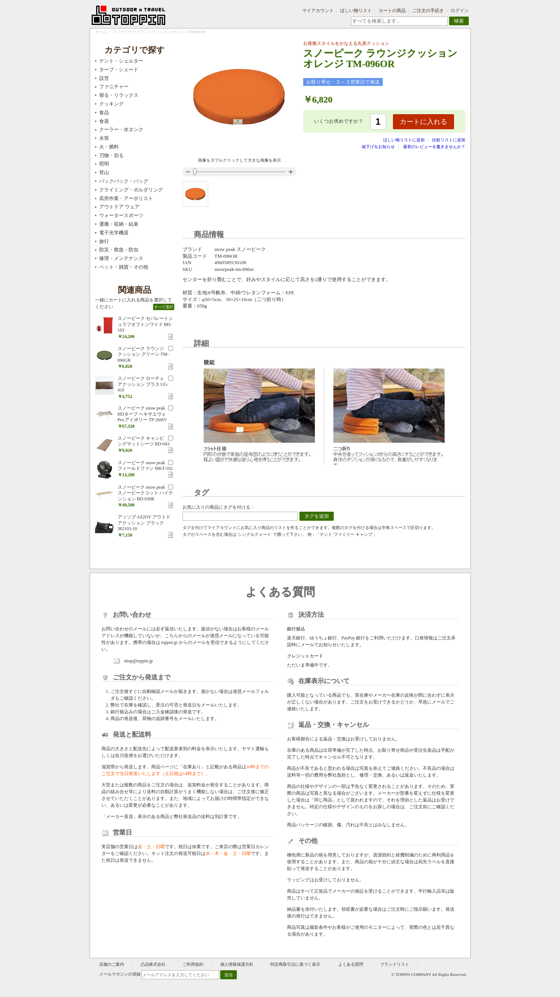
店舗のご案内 (111, 964)
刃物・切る (111, 155)
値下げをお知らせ (378, 146)
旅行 (104, 241)
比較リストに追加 (448, 140)
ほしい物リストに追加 (404, 140)
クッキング (111, 104)
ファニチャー (114, 86)
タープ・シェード (118, 69)
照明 (104, 164)
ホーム (100, 32)
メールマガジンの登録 (120, 974)
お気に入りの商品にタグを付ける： (219, 507)
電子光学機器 (114, 232)
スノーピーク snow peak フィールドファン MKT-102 (145, 465)
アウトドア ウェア (119, 206)
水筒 (104, 138)
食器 (104, 121)
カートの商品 (392, 10)
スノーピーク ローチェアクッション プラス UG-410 (143, 384)
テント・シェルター (121, 61)
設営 (104, 78)
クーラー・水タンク (121, 129)
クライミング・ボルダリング (131, 190)
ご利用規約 (193, 964)
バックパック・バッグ (123, 181)
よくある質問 (350, 964)
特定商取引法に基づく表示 (295, 964)
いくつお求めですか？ (338, 121)
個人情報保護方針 (236, 964)
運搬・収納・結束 (118, 224)
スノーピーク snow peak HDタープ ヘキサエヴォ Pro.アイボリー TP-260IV (142, 413)
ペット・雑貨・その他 (123, 267)
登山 (104, 172)
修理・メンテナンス (121, 258)
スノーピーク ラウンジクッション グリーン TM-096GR (143, 354)
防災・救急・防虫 (118, 249)
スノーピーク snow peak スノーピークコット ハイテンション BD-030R (145, 493)
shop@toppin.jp (138, 661)
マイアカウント (318, 10)
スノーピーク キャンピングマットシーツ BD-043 (144, 441)
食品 (104, 112)
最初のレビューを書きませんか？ (434, 146)
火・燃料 (109, 147)
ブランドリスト (394, 964)
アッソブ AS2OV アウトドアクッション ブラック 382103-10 (144, 522)
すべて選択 (163, 307)
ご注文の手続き (428, 10)
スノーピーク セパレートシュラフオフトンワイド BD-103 (145, 324)
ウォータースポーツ (121, 215)
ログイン (460, 10)
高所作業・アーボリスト (126, 198)
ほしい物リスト (356, 10)
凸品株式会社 (153, 964)
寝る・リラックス (118, 95)
